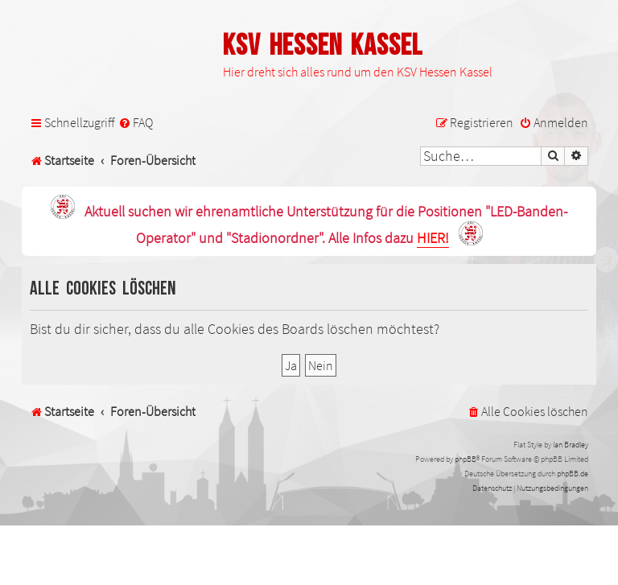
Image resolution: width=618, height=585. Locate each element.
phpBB (465, 459)
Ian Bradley (570, 444)
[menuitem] (135, 123)
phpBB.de (572, 473)
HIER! (433, 238)
